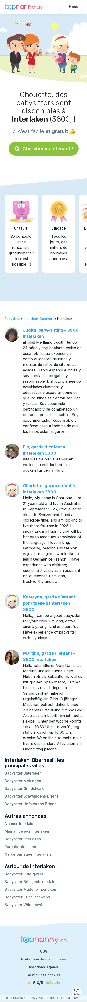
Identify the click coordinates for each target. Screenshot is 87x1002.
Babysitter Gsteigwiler (24, 874)
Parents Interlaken (20, 846)
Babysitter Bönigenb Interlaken (32, 881)
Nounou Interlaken (21, 823)
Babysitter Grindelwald (25, 788)
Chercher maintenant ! (43, 148)
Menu (70, 7)
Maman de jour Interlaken (27, 831)
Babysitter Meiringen (23, 781)
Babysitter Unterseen (23, 773)
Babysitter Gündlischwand (27, 897)
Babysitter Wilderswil (23, 904)
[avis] (43, 983)
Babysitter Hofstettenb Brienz (30, 804)
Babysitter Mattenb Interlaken (30, 889)
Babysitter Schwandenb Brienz (31, 796)
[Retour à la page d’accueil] (23, 7)
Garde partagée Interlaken (28, 854)
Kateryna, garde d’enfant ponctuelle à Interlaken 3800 (49, 603)
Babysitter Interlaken (23, 839)
